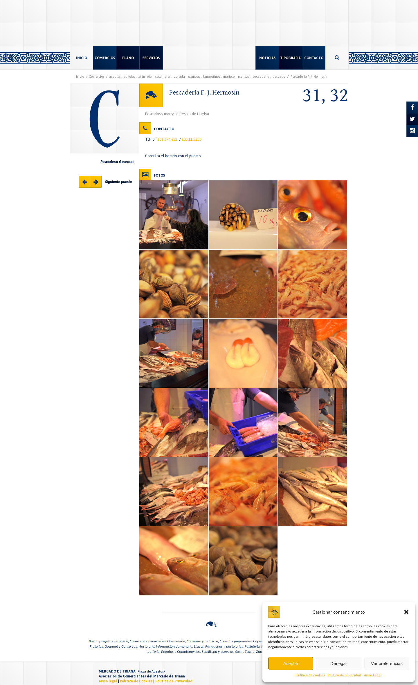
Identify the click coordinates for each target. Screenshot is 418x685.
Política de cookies (310, 675)
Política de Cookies (136, 681)
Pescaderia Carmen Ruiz (85, 182)
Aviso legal (108, 681)
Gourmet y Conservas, (121, 646)
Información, (165, 646)
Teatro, (250, 652)
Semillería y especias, (218, 652)
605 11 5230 (191, 139)
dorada (179, 76)
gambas (194, 76)
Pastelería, (252, 646)
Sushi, (239, 652)
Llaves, (199, 646)
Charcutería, (176, 641)
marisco (229, 76)
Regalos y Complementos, (181, 652)
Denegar (338, 663)
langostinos (211, 76)
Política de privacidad (344, 675)
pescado (279, 76)
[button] (406, 612)
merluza (244, 76)
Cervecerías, (157, 641)
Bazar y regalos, (101, 641)
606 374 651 (167, 139)
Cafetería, (121, 641)
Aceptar (290, 663)
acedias (114, 76)
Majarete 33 (96, 182)
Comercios (96, 76)
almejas (129, 76)
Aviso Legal (372, 675)
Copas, (258, 641)
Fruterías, (97, 646)
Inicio (80, 76)
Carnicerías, (138, 641)
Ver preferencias (387, 663)
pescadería (261, 76)
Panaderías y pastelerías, (224, 646)
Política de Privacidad (173, 681)
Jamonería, (184, 646)
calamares (162, 76)
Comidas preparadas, (236, 641)
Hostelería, (146, 646)
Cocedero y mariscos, (203, 641)
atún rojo (145, 76)
